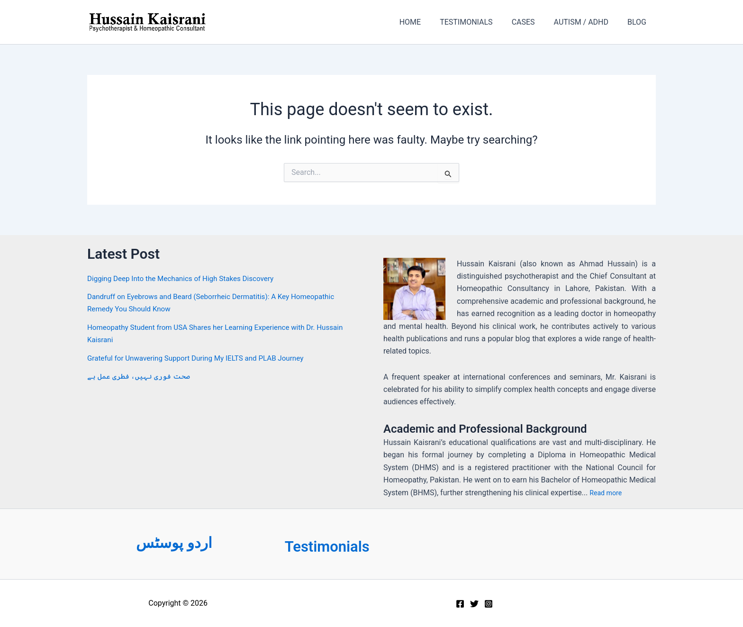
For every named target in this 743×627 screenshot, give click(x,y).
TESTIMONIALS (479, 22)
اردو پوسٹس (174, 542)
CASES (532, 22)
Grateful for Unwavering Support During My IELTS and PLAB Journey (201, 358)
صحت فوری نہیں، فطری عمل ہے (138, 376)
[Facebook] (460, 604)
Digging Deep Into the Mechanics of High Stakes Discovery (185, 278)
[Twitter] (474, 604)
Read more (607, 492)
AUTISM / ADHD (587, 22)
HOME (427, 22)
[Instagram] (488, 604)
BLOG (638, 22)
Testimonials (334, 546)
